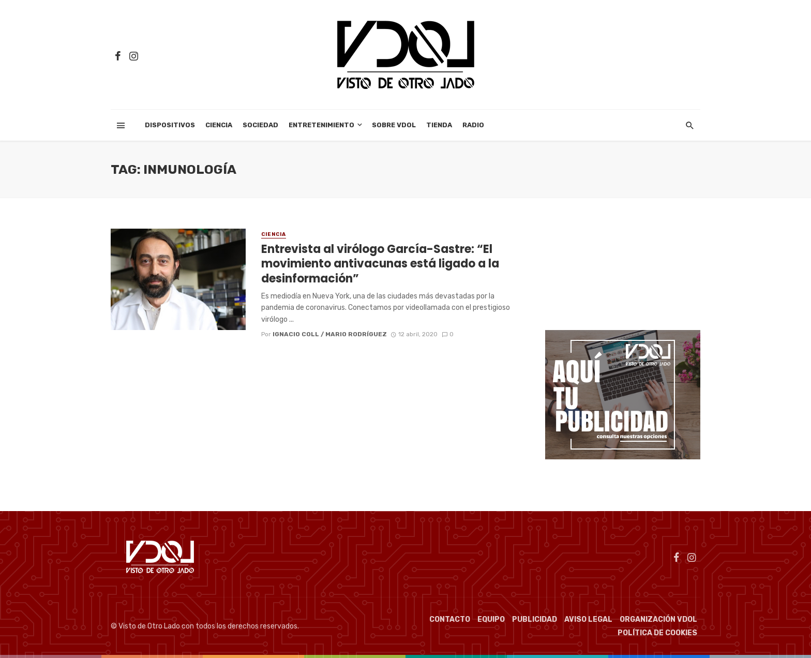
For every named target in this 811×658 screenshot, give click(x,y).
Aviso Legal (588, 619)
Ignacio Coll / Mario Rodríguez (330, 334)
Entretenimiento (321, 125)
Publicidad (534, 619)
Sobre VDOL (394, 125)
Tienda (439, 125)
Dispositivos (170, 125)
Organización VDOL (658, 619)
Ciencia (218, 125)
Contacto (449, 619)
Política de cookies (657, 633)
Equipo (491, 619)
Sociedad (260, 125)
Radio (473, 125)
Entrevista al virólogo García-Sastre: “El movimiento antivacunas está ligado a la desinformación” (380, 264)
